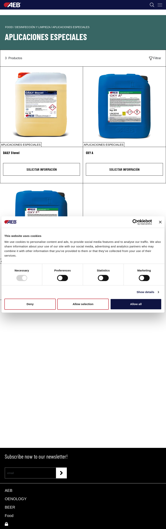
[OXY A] (124, 107)
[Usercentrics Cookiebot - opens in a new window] (135, 222)
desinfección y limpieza (33, 27)
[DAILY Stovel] (41, 107)
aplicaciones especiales (70, 27)
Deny (30, 304)
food (9, 27)
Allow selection (83, 304)
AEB (8, 490)
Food (9, 516)
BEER (10, 507)
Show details (145, 292)
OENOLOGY (15, 499)
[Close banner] (160, 222)
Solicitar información (41, 169)
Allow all (136, 304)
